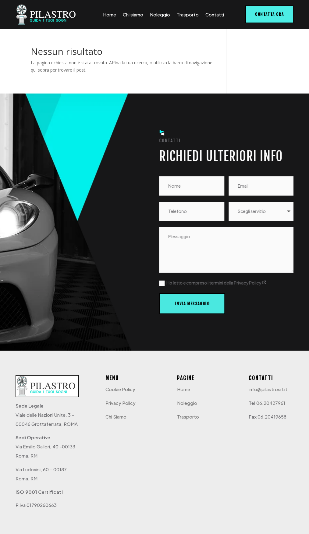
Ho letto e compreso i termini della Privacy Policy (213, 283)
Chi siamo (133, 14)
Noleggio (160, 14)
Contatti (214, 14)
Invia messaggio (192, 303)
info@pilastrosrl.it (268, 389)
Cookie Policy (120, 389)
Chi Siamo (115, 416)
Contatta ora (269, 14)
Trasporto (188, 14)
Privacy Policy (120, 403)
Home (109, 14)
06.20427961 (270, 403)
